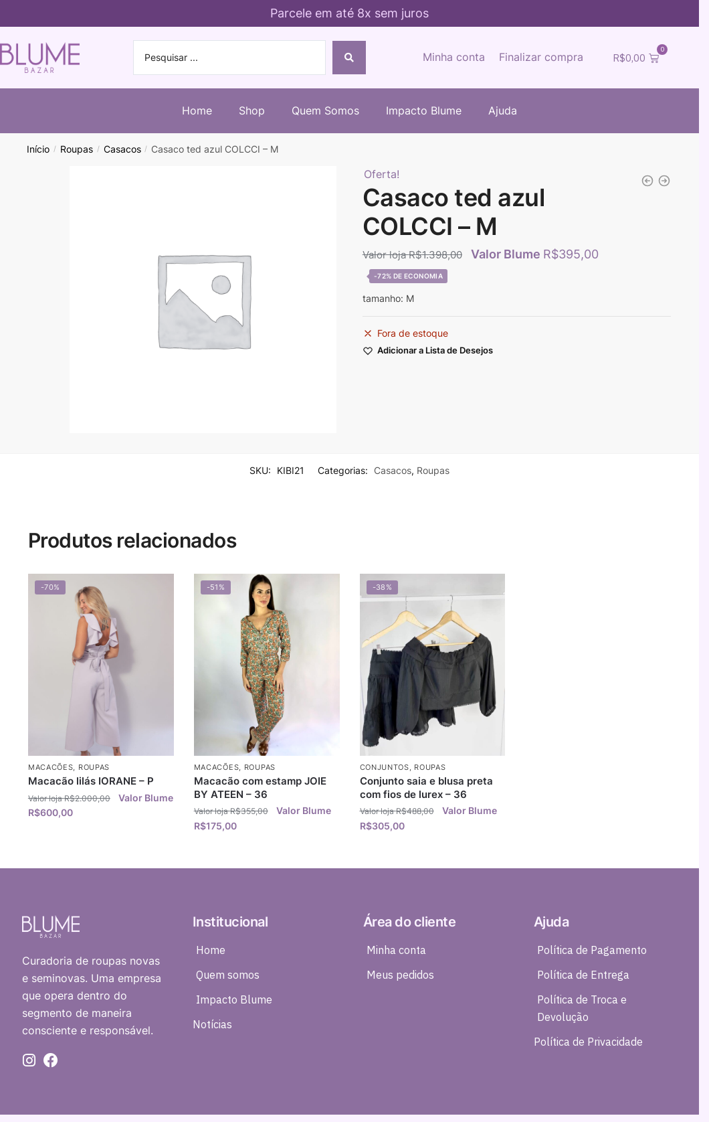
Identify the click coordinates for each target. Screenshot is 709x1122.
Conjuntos (384, 767)
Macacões (51, 767)
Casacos (122, 149)
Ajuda (502, 110)
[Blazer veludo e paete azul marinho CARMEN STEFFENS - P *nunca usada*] (647, 180)
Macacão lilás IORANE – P (91, 781)
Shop (252, 110)
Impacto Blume (424, 110)
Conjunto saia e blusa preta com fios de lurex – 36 (426, 788)
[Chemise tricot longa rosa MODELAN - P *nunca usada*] (664, 180)
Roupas (76, 149)
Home (197, 110)
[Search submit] (349, 57)
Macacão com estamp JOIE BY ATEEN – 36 (260, 788)
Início (38, 149)
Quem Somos (325, 110)
